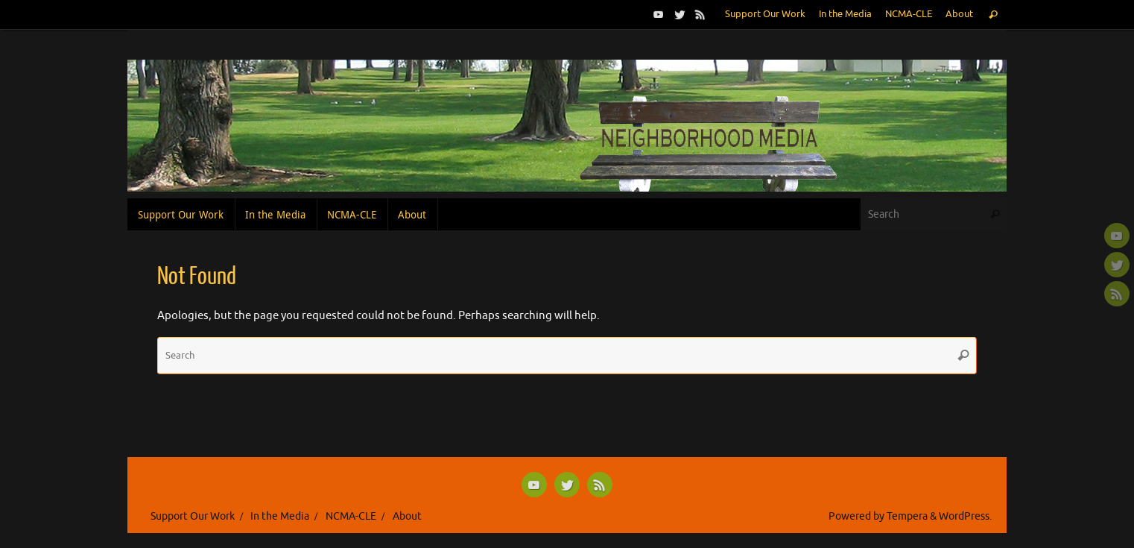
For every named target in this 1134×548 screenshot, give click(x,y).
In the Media (845, 14)
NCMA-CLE (908, 14)
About (959, 14)
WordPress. (965, 516)
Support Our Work (765, 14)
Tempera (907, 516)
